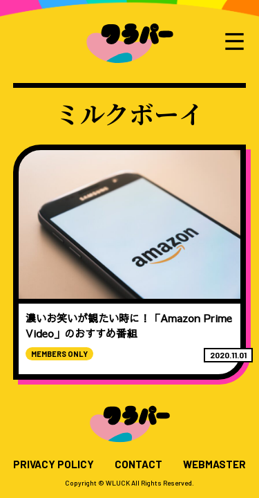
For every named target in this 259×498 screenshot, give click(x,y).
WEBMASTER (214, 464)
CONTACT (138, 464)
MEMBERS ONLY (59, 353)
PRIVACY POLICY (53, 464)
